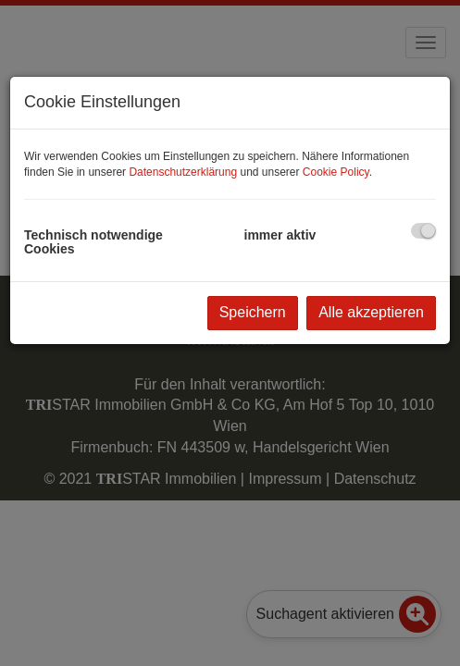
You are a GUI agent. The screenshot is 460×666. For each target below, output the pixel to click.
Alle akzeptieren (371, 312)
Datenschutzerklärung (183, 172)
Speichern (252, 312)
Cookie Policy (336, 172)
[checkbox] (423, 231)
